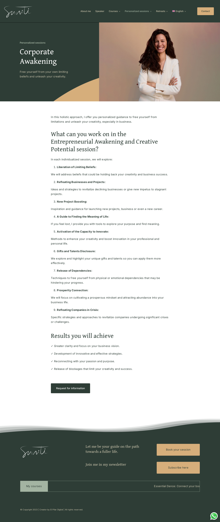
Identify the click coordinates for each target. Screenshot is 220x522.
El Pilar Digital (56, 509)
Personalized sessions (32, 42)
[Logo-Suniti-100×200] (19, 5)
